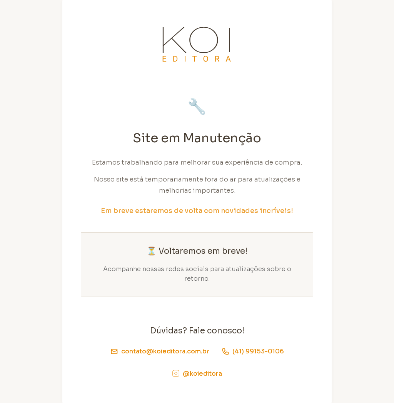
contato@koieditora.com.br (159, 351)
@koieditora (197, 374)
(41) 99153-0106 (253, 351)
